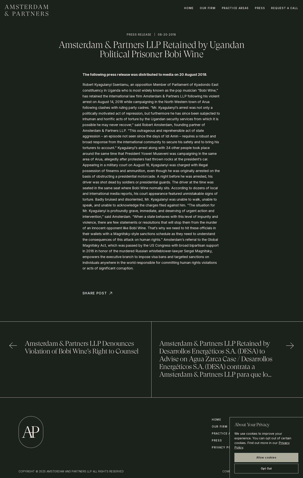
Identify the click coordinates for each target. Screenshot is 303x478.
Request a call (284, 8)
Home (189, 8)
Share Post (98, 293)
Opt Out (266, 468)
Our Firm (207, 8)
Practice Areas (235, 8)
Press (260, 8)
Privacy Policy (225, 447)
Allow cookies (266, 457)
